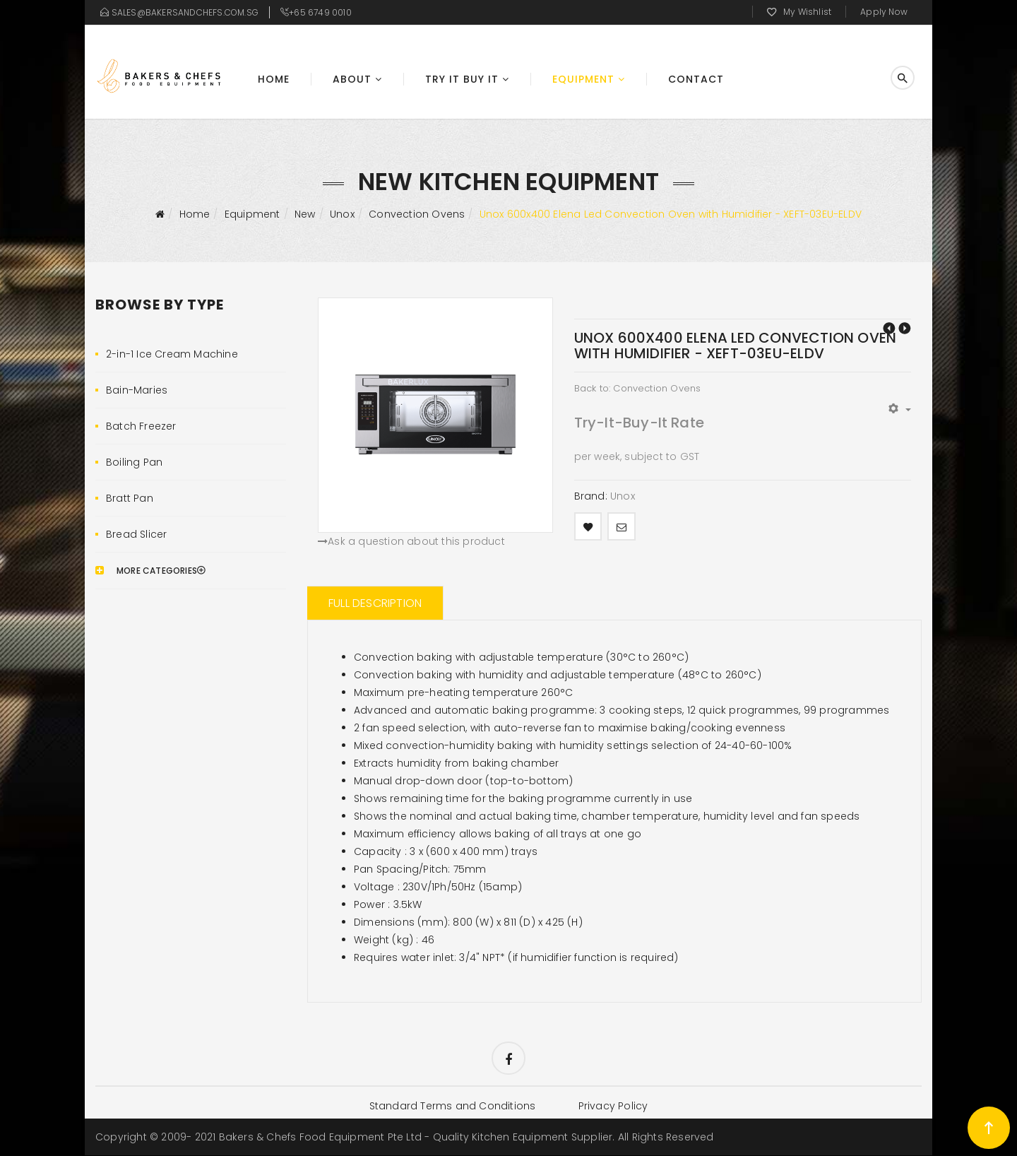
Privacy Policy (613, 1106)
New (305, 214)
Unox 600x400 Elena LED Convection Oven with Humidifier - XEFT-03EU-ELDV (904, 328)
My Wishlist (807, 12)
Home (274, 79)
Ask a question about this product (411, 541)
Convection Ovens (417, 214)
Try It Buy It (462, 79)
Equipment (583, 79)
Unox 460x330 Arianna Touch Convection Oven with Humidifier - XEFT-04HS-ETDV (889, 328)
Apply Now (884, 12)
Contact (696, 79)
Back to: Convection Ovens (637, 388)
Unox (342, 214)
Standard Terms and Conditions (452, 1106)
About (352, 79)
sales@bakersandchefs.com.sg (185, 12)
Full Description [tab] (375, 603)
